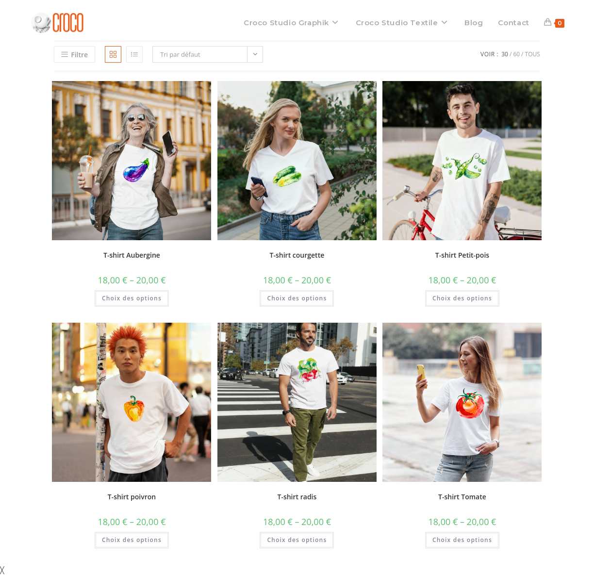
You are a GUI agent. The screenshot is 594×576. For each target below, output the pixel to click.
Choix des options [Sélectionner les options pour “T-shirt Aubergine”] (132, 298)
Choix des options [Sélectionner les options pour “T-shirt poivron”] (132, 540)
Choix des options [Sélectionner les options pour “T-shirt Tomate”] (462, 540)
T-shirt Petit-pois (462, 255)
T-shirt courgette (297, 255)
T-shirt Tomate (462, 496)
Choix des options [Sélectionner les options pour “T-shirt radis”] (297, 540)
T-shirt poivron (132, 496)
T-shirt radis (297, 496)
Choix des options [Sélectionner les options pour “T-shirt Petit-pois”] (462, 298)
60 (516, 54)
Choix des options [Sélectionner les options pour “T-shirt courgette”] (297, 298)
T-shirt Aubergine (131, 255)
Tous (532, 54)
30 (504, 54)
